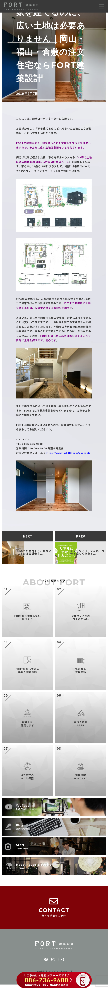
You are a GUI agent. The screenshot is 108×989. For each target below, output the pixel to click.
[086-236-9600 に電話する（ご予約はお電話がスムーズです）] (54, 980)
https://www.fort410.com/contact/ (41, 457)
